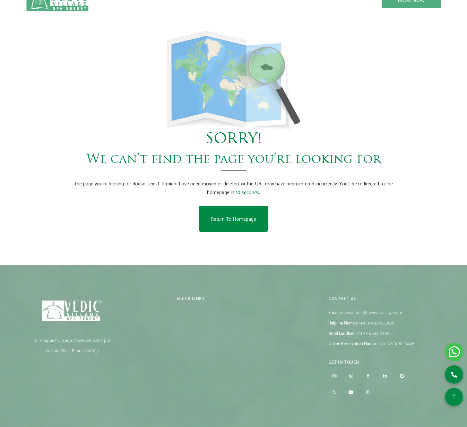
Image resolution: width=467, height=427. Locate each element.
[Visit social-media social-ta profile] (334, 382)
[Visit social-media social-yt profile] (351, 398)
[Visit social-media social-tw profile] (334, 398)
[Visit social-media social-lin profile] (385, 382)
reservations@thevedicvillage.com (371, 318)
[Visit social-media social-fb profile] (368, 382)
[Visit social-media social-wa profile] (368, 398)
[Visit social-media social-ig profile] (351, 382)
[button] (454, 374)
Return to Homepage (233, 218)
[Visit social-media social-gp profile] (402, 382)
